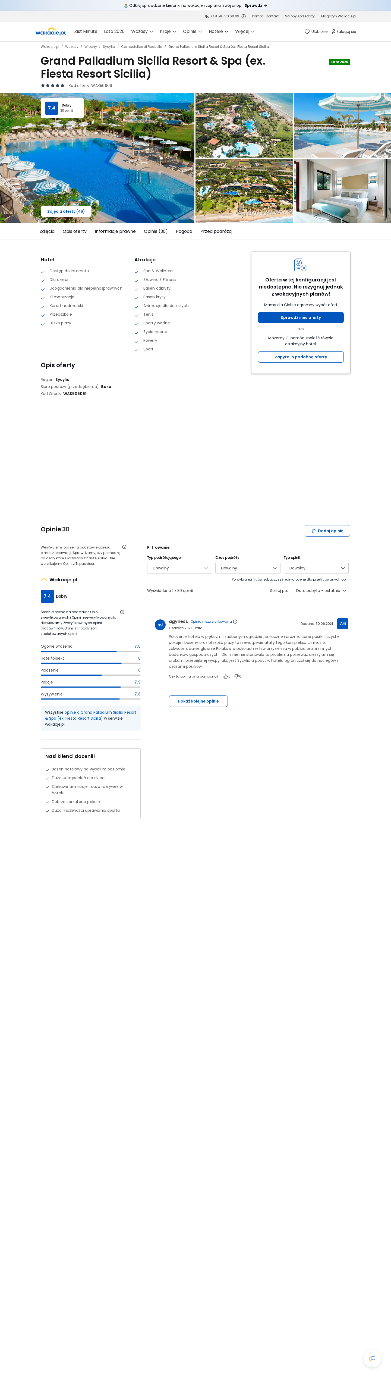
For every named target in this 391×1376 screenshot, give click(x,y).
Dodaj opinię (327, 531)
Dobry (66, 105)
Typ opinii (292, 557)
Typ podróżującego (164, 557)
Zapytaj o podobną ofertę (301, 357)
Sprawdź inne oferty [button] (301, 317)
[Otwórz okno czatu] (372, 1358)
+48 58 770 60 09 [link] (224, 16)
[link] (51, 31)
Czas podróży (227, 557)
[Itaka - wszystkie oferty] (106, 386)
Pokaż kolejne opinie (198, 701)
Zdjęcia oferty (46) (66, 211)
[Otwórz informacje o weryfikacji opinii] (124, 547)
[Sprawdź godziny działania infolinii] (243, 16)
